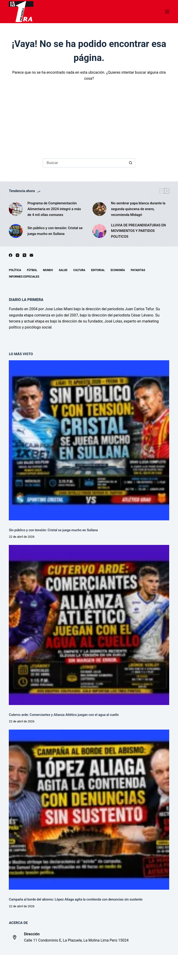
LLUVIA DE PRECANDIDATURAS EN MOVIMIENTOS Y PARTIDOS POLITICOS (138, 231)
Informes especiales (24, 276)
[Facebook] (10, 255)
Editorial (98, 270)
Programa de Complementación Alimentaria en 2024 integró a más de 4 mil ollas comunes (54, 209)
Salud (63, 270)
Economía (118, 270)
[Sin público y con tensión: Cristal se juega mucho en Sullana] (16, 231)
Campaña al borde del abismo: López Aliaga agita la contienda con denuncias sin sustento (76, 899)
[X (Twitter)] (24, 255)
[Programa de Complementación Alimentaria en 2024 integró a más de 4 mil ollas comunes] (16, 209)
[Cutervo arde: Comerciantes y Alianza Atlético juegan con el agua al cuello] (89, 625)
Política (15, 270)
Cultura (79, 270)
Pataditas (138, 270)
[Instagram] (17, 255)
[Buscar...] (84, 163)
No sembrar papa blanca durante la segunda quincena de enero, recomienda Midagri (138, 209)
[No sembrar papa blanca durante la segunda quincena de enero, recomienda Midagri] (99, 209)
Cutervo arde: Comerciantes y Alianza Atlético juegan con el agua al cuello (64, 715)
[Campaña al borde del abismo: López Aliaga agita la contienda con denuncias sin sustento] (89, 810)
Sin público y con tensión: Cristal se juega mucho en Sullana (55, 231)
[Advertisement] (89, 116)
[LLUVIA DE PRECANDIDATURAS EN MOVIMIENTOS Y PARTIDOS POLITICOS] (99, 231)
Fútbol (32, 270)
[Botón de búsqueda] (130, 163)
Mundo (48, 270)
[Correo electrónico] (31, 255)
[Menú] (167, 11)
